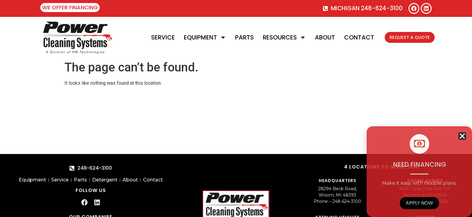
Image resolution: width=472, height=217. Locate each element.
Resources (279, 37)
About (320, 37)
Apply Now (419, 203)
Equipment (200, 37)
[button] (462, 136)
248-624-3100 (346, 201)
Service (158, 37)
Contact (354, 37)
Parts (239, 37)
